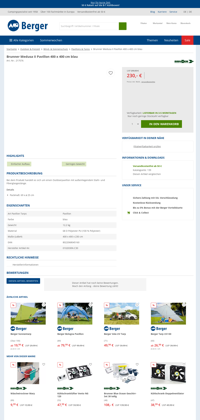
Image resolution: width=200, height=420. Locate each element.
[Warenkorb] (185, 26)
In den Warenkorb (161, 124)
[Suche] (89, 26)
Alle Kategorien (23, 40)
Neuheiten (171, 40)
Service (173, 11)
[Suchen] (123, 26)
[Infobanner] (100, 4)
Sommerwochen (51, 40)
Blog (152, 11)
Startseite (12, 49)
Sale (187, 40)
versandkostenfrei (148, 82)
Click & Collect (141, 212)
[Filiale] (144, 26)
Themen (152, 40)
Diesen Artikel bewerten (23, 280)
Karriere (162, 11)
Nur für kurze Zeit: (101, 2)
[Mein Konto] (171, 26)
